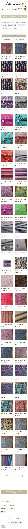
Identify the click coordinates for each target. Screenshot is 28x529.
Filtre (14, 35)
